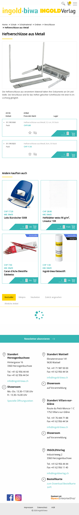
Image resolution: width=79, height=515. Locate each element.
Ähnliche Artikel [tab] (11, 303)
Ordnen (38, 24)
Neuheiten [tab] (35, 297)
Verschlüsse (49, 24)
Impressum (28, 507)
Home (5, 24)
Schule (13, 24)
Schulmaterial (26, 24)
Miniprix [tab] (22, 297)
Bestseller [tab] (9, 297)
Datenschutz (42, 507)
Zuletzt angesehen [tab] (53, 297)
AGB (53, 507)
